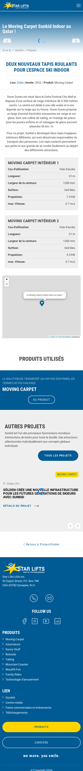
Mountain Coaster (17, 664)
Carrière (41, 742)
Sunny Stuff (13, 649)
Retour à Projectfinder (41, 544)
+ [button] (7, 279)
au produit (41, 399)
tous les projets (58, 455)
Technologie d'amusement (22, 679)
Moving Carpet (15, 639)
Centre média (14, 702)
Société (10, 697)
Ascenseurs (13, 644)
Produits (41, 726)
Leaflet (52, 337)
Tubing (10, 659)
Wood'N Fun (13, 669)
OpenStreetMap (64, 337)
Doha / (21, 82)
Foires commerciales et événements (28, 707)
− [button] (7, 284)
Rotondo (11, 654)
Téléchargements (17, 712)
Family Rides (14, 674)
